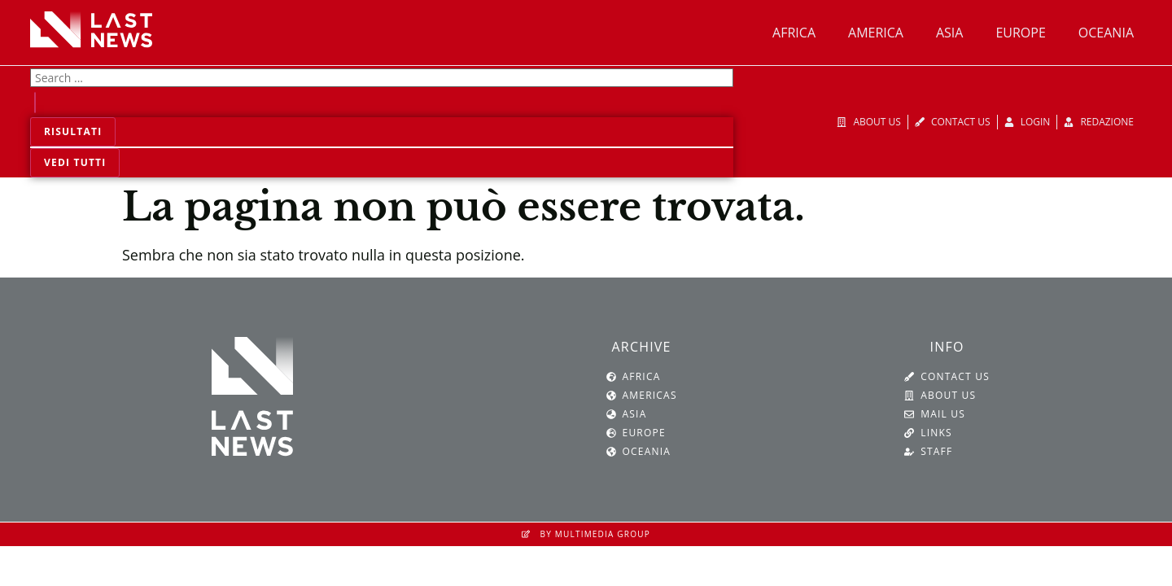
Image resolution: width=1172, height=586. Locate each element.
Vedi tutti (75, 162)
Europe (1020, 33)
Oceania (1106, 33)
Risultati (73, 131)
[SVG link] (91, 29)
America (875, 33)
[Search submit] (35, 102)
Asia (949, 33)
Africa (794, 33)
